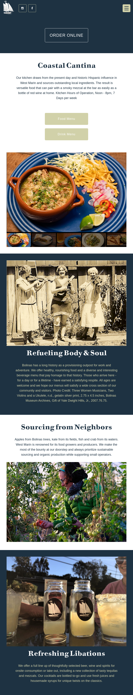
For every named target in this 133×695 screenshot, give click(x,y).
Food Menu (66, 119)
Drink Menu (66, 134)
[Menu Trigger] (126, 8)
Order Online (66, 35)
